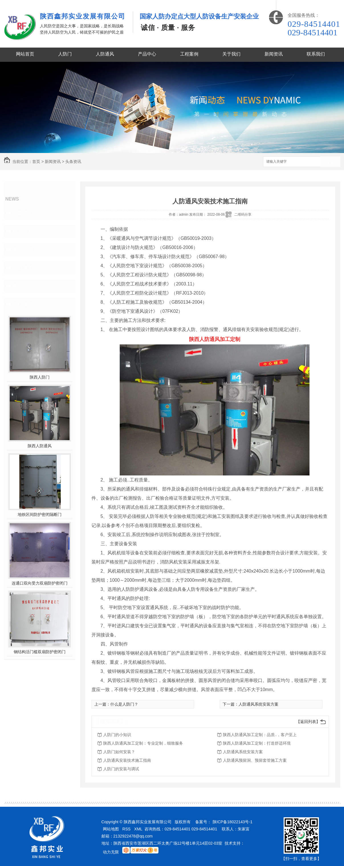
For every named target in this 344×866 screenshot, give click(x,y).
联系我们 (316, 54)
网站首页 (25, 54)
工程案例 (189, 54)
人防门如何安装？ (119, 751)
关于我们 (231, 54)
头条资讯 (73, 161)
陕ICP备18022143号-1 (233, 822)
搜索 (330, 162)
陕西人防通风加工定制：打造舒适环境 (257, 743)
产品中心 (147, 54)
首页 (36, 161)
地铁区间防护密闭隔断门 (40, 514)
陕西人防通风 (40, 446)
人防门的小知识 (117, 734)
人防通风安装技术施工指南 (127, 760)
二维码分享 (242, 215)
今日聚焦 (23, 268)
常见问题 (23, 249)
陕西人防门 (40, 377)
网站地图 (111, 829)
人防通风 (105, 54)
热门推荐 (23, 304)
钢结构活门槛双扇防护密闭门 (40, 652)
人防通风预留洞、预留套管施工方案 (255, 760)
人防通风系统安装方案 (258, 704)
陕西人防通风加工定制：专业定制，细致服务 (143, 743)
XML (138, 829)
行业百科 (23, 231)
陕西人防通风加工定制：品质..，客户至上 (260, 734)
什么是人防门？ (124, 704)
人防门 (65, 54)
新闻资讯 (273, 54)
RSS (126, 829)
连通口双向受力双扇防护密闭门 (40, 583)
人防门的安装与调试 (121, 769)
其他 (18, 286)
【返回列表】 (308, 721)
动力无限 (111, 852)
